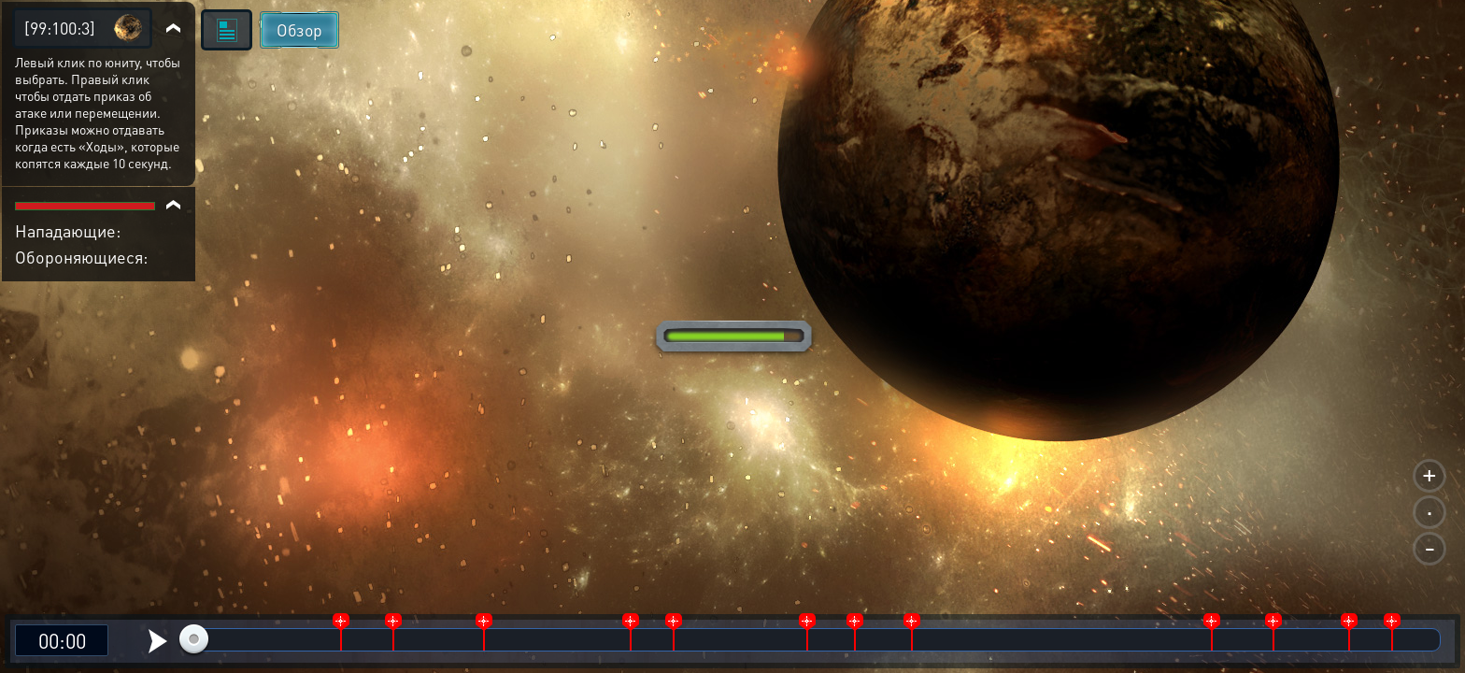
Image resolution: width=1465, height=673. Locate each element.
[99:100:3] (59, 27)
